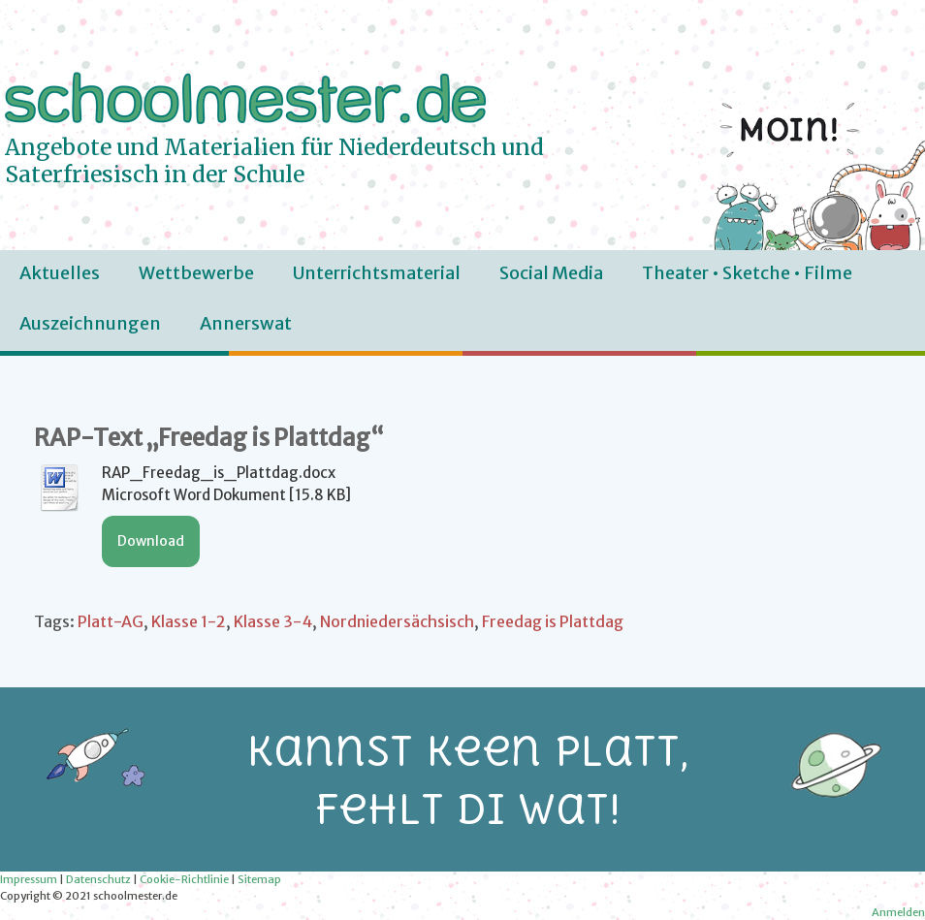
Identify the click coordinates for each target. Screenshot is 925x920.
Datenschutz (98, 879)
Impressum (28, 879)
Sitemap (259, 879)
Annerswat (246, 323)
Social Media (551, 273)
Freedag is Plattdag (552, 621)
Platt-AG (111, 621)
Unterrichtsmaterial (377, 273)
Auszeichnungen (90, 323)
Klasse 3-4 (273, 621)
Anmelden (898, 912)
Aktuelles (59, 273)
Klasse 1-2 (188, 621)
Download (150, 541)
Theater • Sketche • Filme (747, 273)
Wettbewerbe (196, 273)
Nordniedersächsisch (397, 621)
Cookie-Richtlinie (184, 879)
